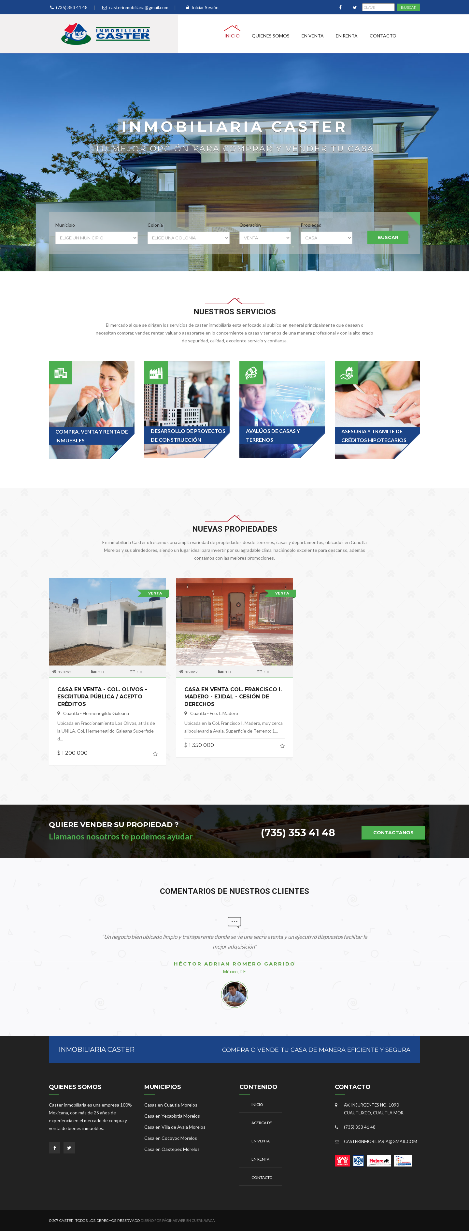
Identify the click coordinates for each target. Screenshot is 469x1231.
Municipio (65, 225)
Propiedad (311, 225)
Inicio (232, 35)
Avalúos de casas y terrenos (273, 435)
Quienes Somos (271, 35)
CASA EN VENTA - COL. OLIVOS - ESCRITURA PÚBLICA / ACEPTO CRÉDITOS (102, 693)
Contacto (383, 35)
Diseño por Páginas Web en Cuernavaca (178, 1220)
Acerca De (261, 1122)
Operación (250, 225)
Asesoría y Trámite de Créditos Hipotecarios (373, 435)
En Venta (313, 35)
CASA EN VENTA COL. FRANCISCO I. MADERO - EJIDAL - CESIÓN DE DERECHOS (233, 693)
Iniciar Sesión (202, 7)
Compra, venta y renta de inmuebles (91, 435)
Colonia (155, 225)
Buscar (387, 237)
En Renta (347, 35)
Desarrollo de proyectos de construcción (188, 435)
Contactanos (393, 833)
